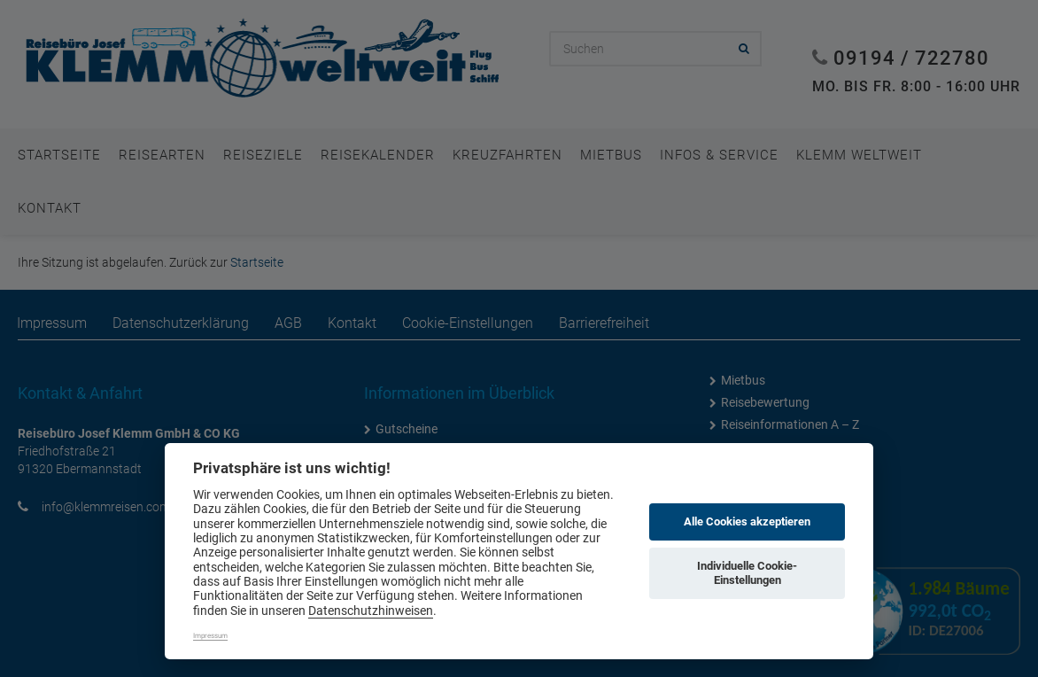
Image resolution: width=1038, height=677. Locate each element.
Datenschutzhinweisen (370, 610)
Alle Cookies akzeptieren (747, 521)
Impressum (210, 636)
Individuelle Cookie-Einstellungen (747, 573)
